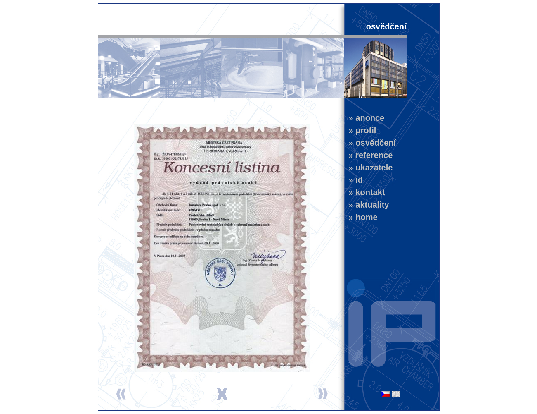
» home (361, 217)
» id (353, 179)
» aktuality (366, 204)
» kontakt (364, 192)
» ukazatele (368, 167)
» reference (368, 155)
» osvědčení (370, 142)
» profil (360, 130)
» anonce (364, 117)
